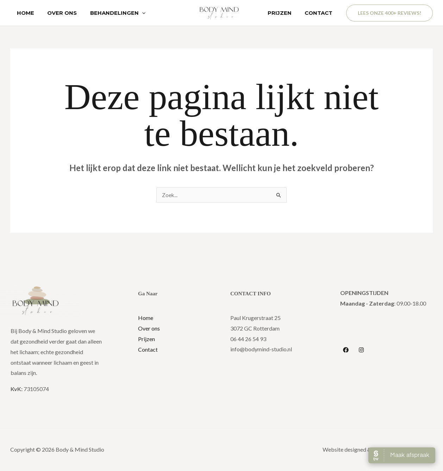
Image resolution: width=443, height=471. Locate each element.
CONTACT (320, 13)
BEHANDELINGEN (111, 13)
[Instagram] (361, 350)
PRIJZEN (283, 13)
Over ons (149, 328)
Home (145, 318)
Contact (148, 349)
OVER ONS (58, 13)
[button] (389, 13)
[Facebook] (345, 350)
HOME (24, 13)
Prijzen (146, 339)
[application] (135, 13)
